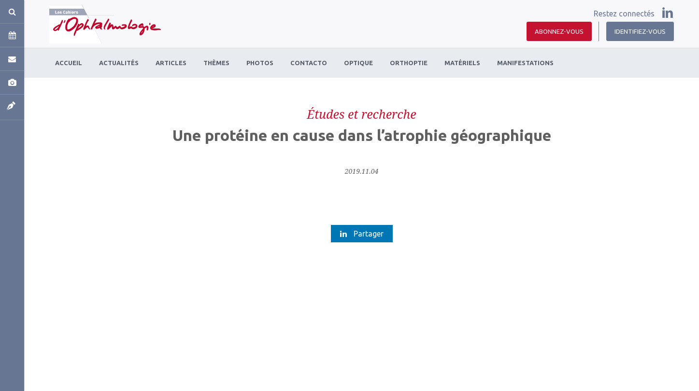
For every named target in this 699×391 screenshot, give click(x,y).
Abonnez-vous (559, 31)
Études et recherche (361, 114)
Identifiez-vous (640, 31)
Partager (362, 233)
